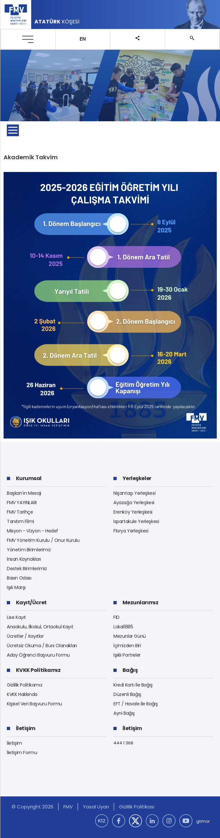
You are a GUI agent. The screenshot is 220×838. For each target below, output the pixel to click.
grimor (203, 821)
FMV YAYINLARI (22, 502)
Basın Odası (19, 578)
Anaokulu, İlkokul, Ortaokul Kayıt (40, 626)
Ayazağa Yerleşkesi (133, 502)
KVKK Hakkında (22, 694)
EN (83, 39)
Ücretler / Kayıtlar (25, 636)
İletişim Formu (22, 752)
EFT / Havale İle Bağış (135, 704)
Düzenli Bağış (127, 694)
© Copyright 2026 (32, 806)
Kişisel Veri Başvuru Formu (34, 704)
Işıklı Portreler (127, 655)
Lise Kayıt (16, 617)
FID (116, 617)
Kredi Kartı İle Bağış (133, 685)
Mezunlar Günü (129, 636)
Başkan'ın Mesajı (24, 493)
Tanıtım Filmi (20, 521)
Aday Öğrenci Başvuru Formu (38, 655)
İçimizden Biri (127, 645)
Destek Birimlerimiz (27, 568)
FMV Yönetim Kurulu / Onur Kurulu (43, 540)
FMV (68, 806)
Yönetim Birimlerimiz (29, 549)
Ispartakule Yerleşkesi (136, 521)
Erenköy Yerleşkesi (132, 512)
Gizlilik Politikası (136, 806)
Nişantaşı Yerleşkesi (134, 493)
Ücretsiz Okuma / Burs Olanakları (42, 645)
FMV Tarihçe (20, 512)
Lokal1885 (123, 626)
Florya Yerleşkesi (130, 531)
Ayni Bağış (124, 713)
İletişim (14, 743)
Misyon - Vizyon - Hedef (32, 531)
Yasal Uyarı (96, 806)
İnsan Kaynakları (24, 559)
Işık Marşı (16, 587)
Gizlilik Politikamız (24, 685)
